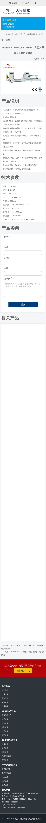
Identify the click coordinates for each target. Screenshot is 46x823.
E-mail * (8, 258)
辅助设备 (5, 785)
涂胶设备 (5, 781)
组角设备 (5, 723)
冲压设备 (5, 731)
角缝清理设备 (6, 756)
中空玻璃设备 (9, 27)
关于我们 (6, 686)
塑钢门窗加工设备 (10, 740)
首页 (16, 34)
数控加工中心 (6, 715)
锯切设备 (42, 34)
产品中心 (22, 34)
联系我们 (24, 671)
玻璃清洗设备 (6, 773)
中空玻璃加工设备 (10, 765)
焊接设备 (5, 744)
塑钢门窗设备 (9, 24)
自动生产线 (6, 769)
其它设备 (5, 735)
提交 (23, 304)
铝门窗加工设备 (10, 20)
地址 (6, 268)
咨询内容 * (9, 278)
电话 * (7, 247)
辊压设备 (5, 777)
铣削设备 (5, 727)
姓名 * (7, 237)
